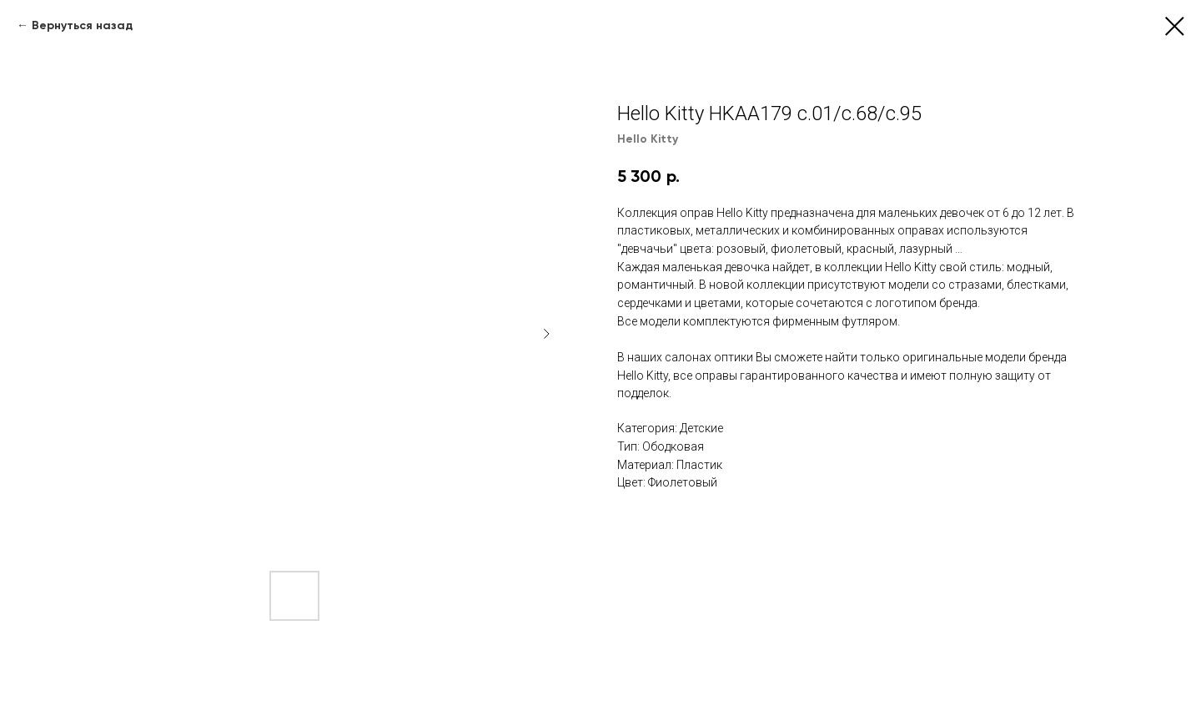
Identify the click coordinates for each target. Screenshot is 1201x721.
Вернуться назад (82, 25)
